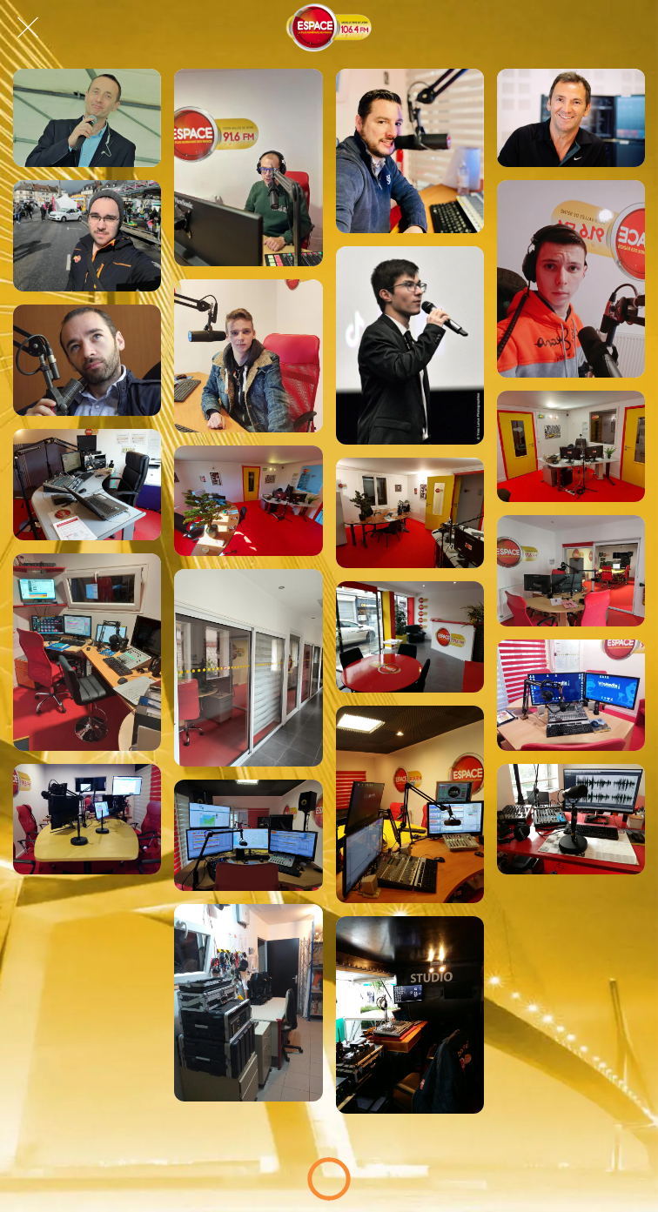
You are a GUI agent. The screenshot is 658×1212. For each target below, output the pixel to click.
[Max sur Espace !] (410, 151)
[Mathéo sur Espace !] (571, 279)
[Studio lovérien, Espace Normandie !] (87, 652)
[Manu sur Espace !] (571, 118)
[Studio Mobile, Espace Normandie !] (410, 1015)
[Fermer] (27, 27)
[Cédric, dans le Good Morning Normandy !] (248, 167)
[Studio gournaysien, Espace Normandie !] (87, 484)
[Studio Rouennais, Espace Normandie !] (571, 819)
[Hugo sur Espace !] (410, 345)
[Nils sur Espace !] (248, 355)
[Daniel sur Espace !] (87, 235)
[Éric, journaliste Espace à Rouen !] (87, 360)
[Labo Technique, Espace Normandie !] (248, 1003)
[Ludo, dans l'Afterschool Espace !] (87, 118)
